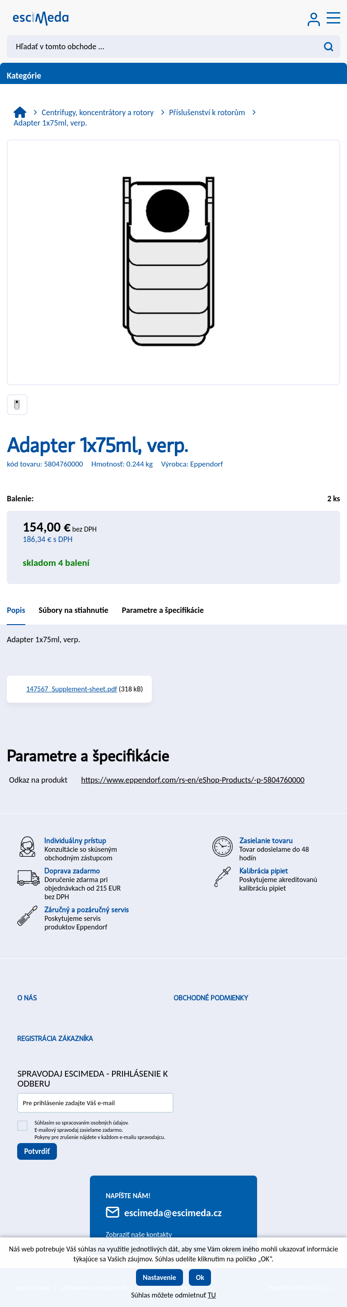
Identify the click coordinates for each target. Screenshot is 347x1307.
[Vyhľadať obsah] (329, 46)
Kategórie (173, 76)
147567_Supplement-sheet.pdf (71, 689)
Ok (200, 1277)
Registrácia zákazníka (55, 1039)
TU (212, 1295)
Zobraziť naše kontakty (139, 1234)
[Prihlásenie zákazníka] (314, 20)
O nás (27, 998)
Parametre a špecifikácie (163, 610)
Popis (16, 610)
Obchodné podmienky (211, 998)
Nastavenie (159, 1277)
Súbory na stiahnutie (73, 610)
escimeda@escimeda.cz (173, 1213)
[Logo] (41, 18)
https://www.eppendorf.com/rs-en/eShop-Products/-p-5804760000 (193, 780)
